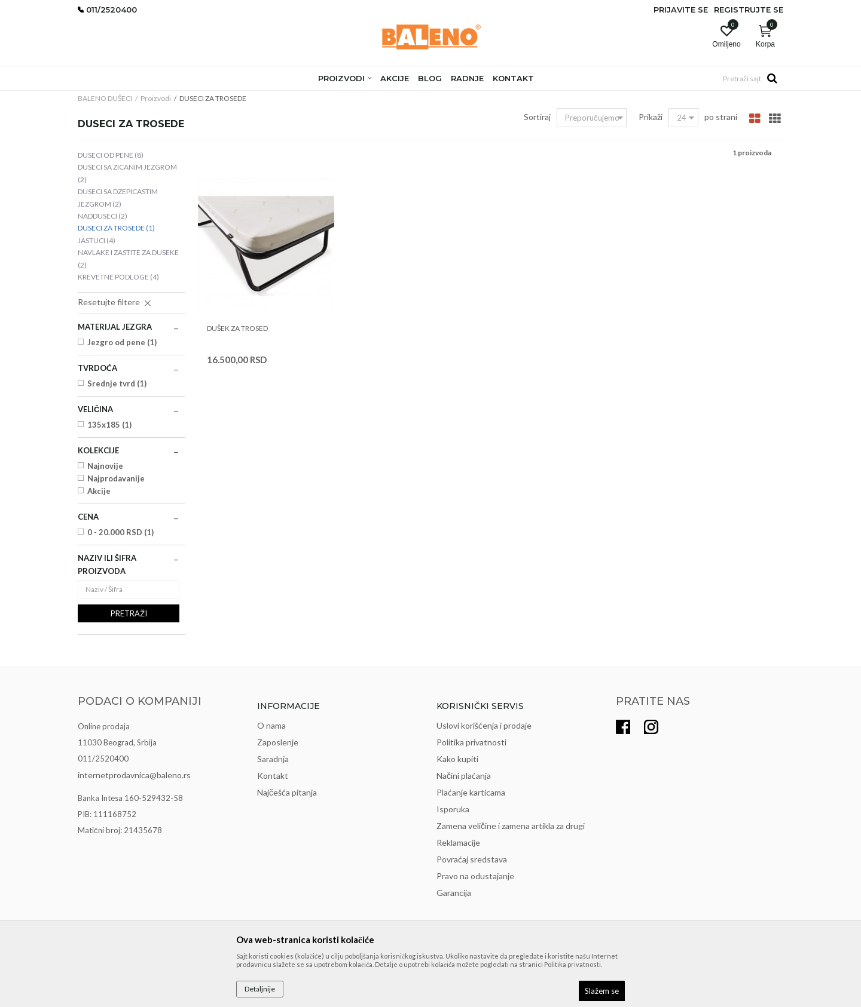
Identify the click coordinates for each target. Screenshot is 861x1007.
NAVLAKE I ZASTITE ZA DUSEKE (128, 258)
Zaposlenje (277, 742)
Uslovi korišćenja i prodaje (484, 725)
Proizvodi (156, 98)
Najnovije (105, 466)
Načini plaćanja (463, 775)
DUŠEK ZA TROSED (237, 328)
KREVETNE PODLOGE (118, 276)
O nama (271, 725)
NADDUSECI (102, 215)
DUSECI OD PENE (111, 155)
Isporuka (452, 809)
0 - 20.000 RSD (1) (120, 532)
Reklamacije (458, 842)
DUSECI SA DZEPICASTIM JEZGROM (118, 197)
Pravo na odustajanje (475, 876)
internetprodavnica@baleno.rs (134, 775)
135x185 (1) (109, 424)
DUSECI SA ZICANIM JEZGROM (127, 172)
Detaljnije (260, 988)
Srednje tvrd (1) (116, 383)
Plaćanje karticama (470, 792)
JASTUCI (96, 240)
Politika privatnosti (471, 742)
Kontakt (272, 775)
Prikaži (650, 117)
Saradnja (273, 759)
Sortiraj (537, 117)
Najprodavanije (116, 478)
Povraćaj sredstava (471, 859)
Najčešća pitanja (287, 792)
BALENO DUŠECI (105, 98)
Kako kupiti (457, 759)
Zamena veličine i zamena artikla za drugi (510, 826)
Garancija (453, 893)
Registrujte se (748, 9)
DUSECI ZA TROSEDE (116, 227)
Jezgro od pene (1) (122, 342)
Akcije (99, 491)
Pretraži (129, 613)
